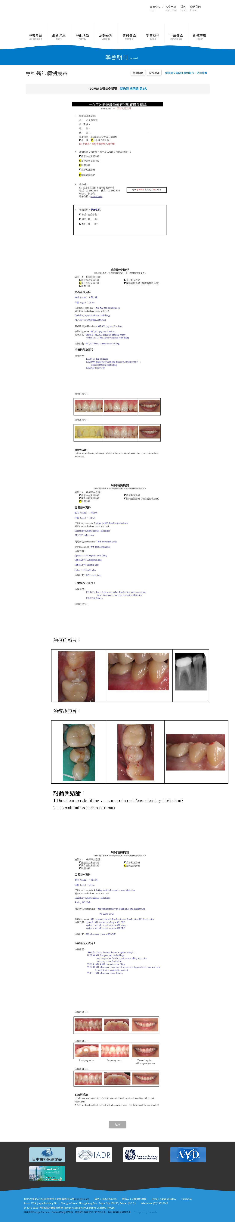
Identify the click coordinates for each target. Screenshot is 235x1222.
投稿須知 (154, 72)
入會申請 (171, 8)
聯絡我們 (195, 8)
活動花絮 (106, 36)
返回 (117, 1124)
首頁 (184, 8)
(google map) (81, 1199)
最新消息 (59, 36)
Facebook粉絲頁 (208, 8)
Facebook (186, 1199)
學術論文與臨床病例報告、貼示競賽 (186, 72)
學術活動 (82, 36)
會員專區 (129, 36)
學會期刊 (153, 36)
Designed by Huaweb (145, 1212)
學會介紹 (35, 36)
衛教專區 (200, 36)
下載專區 (176, 36)
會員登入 (155, 8)
